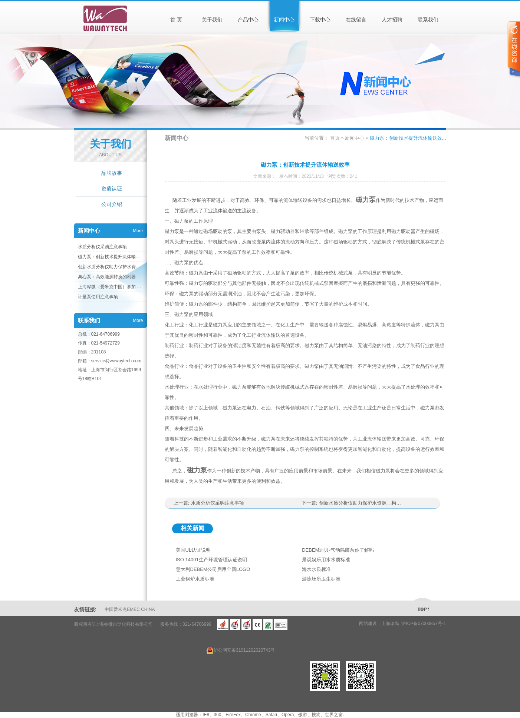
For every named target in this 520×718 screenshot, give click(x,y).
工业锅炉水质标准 (195, 579)
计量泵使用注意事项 (98, 296)
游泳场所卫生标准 (321, 579)
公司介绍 (111, 204)
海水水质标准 (316, 569)
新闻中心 (284, 20)
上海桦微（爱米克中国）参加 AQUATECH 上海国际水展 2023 (110, 286)
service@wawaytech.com (116, 360)
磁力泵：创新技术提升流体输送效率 (110, 256)
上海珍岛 (390, 623)
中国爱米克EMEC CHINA (130, 609)
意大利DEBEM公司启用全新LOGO (213, 569)
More (138, 230)
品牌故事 (111, 173)
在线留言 (356, 20)
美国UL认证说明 (193, 550)
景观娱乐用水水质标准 (326, 559)
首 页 (176, 20)
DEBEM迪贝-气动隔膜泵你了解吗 (338, 550)
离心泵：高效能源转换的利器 (107, 276)
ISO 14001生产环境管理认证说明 (211, 559)
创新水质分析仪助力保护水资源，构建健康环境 (110, 266)
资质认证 (111, 189)
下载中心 (320, 20)
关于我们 (212, 20)
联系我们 (428, 20)
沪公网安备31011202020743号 (240, 650)
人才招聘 (392, 20)
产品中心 (248, 20)
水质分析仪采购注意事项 (102, 246)
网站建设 (368, 623)
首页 (335, 138)
